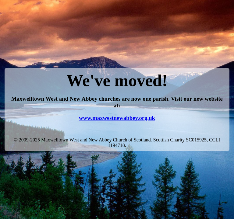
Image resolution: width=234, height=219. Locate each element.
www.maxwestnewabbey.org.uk (117, 118)
